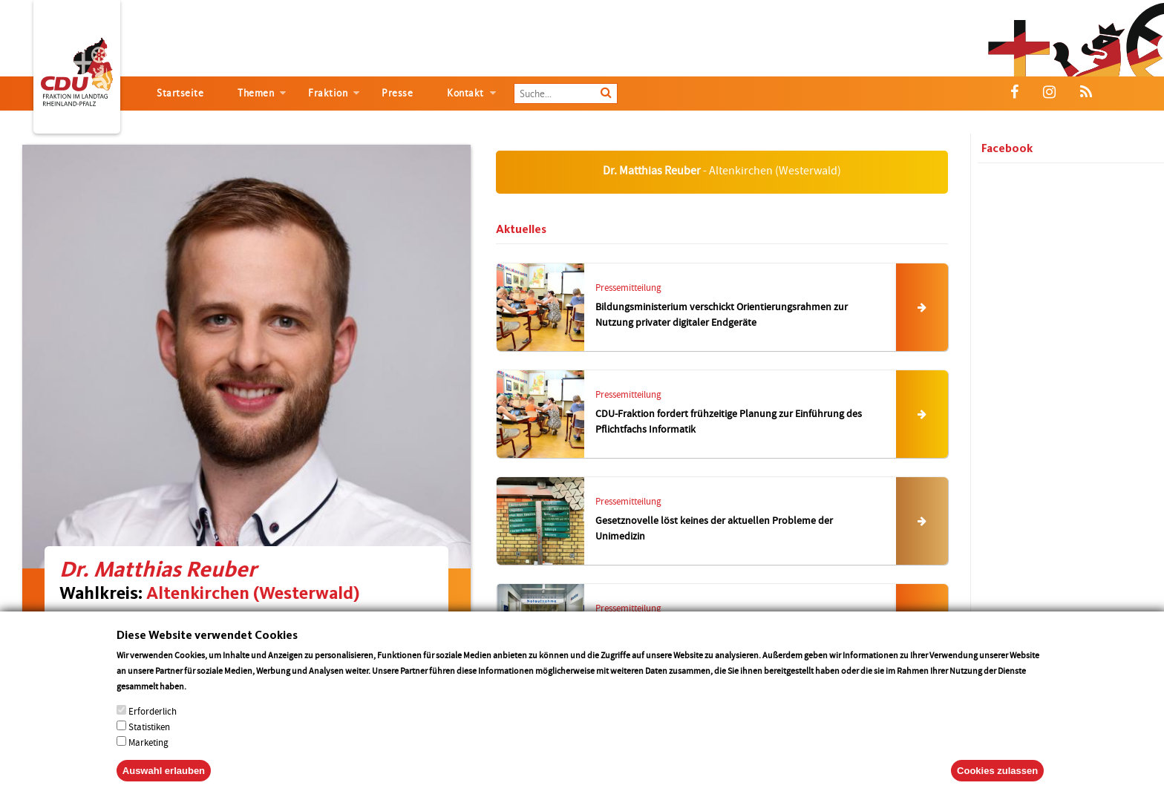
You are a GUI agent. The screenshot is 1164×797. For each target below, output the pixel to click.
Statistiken (149, 731)
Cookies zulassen (997, 775)
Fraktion (327, 93)
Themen (256, 93)
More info (207, 690)
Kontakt (465, 93)
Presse (397, 93)
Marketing (148, 747)
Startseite (180, 93)
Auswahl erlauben (163, 775)
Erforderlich (152, 715)
